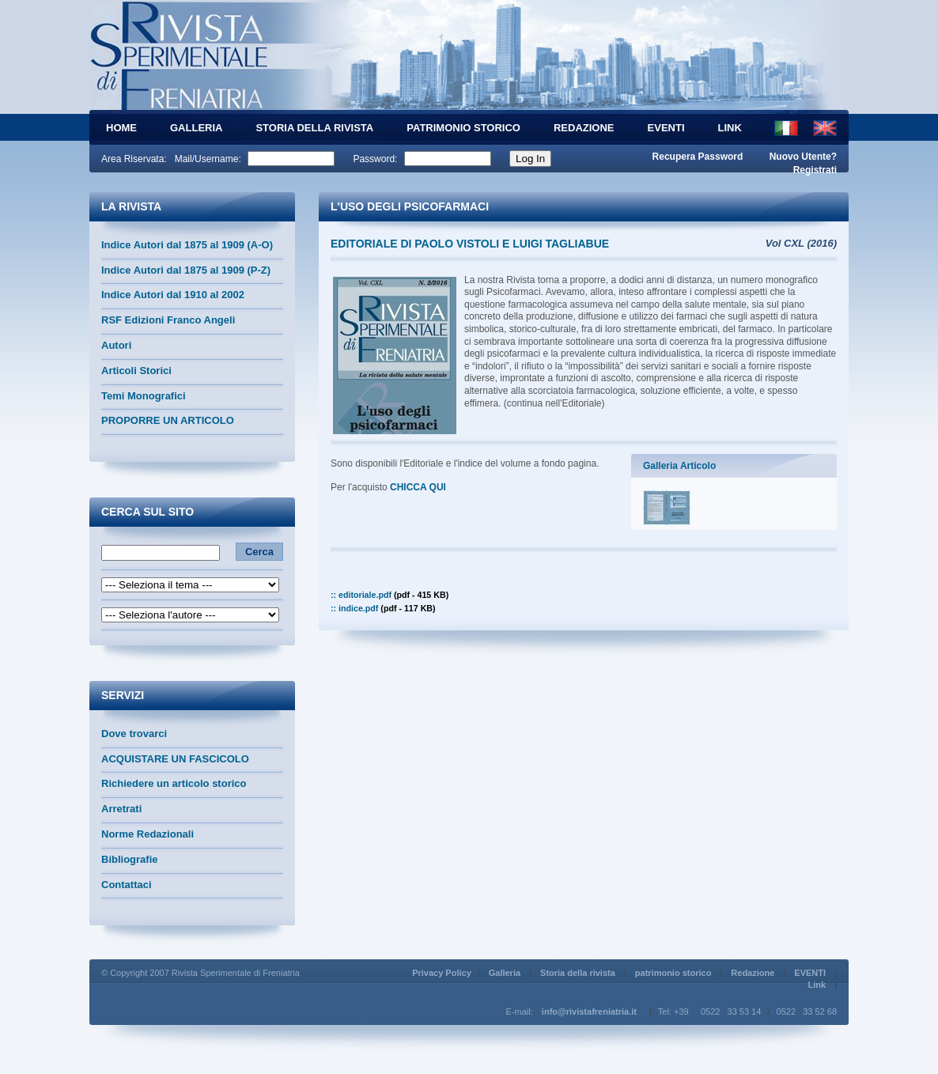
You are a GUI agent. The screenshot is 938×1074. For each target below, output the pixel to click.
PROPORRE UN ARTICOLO (167, 420)
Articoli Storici (136, 370)
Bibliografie (129, 859)
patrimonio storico (463, 128)
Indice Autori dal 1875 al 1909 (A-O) (187, 245)
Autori (116, 345)
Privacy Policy (441, 973)
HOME (121, 128)
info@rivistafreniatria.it (589, 1011)
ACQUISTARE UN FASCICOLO (175, 759)
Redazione (584, 128)
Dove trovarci (134, 733)
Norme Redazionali (147, 834)
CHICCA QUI (419, 487)
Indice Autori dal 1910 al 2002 (172, 295)
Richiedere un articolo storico (174, 783)
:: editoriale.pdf (389, 594)
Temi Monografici (143, 396)
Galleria (196, 128)
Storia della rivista (314, 128)
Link (730, 128)
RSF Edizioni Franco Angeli (168, 320)
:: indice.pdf (383, 608)
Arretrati (121, 809)
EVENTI (666, 128)
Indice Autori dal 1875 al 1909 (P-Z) (185, 270)
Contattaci (126, 885)
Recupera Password (697, 156)
